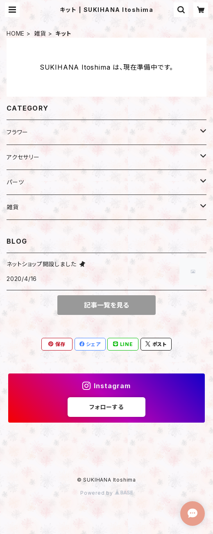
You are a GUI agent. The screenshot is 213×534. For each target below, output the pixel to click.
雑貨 (40, 33)
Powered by (106, 493)
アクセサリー (23, 157)
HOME (16, 33)
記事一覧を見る (106, 305)
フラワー (17, 132)
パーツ (15, 182)
